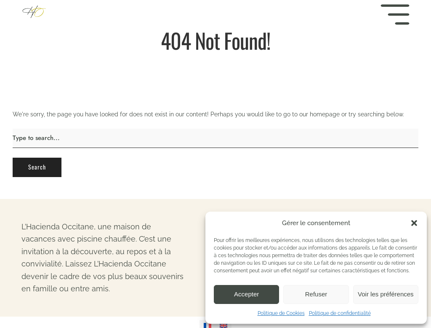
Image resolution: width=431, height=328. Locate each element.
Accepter (246, 294)
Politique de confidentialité (340, 313)
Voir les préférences (386, 294)
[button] (414, 223)
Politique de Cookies (281, 313)
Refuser (316, 294)
